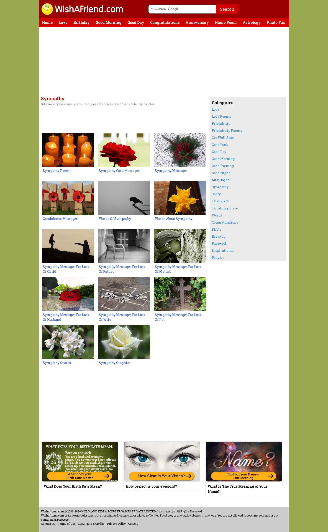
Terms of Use (66, 523)
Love (63, 22)
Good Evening (223, 166)
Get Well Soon (223, 137)
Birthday (81, 22)
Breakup (219, 236)
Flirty (216, 229)
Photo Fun (276, 22)
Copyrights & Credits (91, 523)
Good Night (221, 173)
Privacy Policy (116, 523)
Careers (133, 523)
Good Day (135, 22)
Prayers (218, 257)
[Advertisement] (123, 62)
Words (217, 215)
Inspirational (223, 250)
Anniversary (197, 22)
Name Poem (226, 22)
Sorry (216, 194)
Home (47, 22)
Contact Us (48, 523)
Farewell (219, 243)
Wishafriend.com (52, 511)
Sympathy (220, 187)
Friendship (221, 123)
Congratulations (164, 22)
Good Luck (220, 145)
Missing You (221, 180)
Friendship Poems (227, 130)
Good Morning (108, 22)
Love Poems (221, 116)
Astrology (252, 22)
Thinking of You (225, 208)
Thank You (220, 201)
